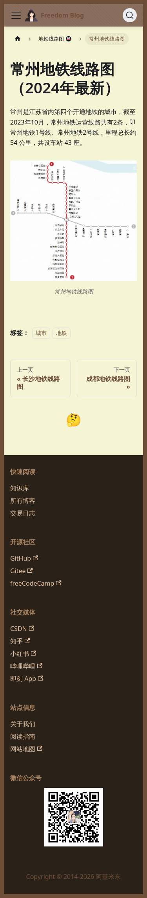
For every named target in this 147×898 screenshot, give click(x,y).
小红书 (23, 653)
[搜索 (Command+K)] (130, 15)
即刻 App (26, 678)
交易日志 (22, 513)
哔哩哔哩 (26, 666)
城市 (41, 333)
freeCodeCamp (36, 583)
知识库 (19, 488)
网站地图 (26, 749)
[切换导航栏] (16, 15)
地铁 (61, 333)
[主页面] (17, 39)
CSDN (22, 628)
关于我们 (22, 724)
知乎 (20, 641)
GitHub (24, 558)
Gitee (21, 571)
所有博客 (22, 500)
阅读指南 (22, 736)
